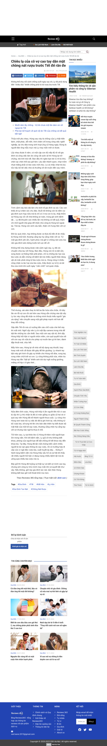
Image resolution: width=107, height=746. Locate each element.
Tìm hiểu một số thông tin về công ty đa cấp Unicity (88, 142)
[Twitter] (85, 729)
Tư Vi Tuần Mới (80, 378)
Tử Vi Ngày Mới (80, 451)
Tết (32, 484)
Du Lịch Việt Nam (80, 361)
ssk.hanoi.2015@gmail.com (23, 734)
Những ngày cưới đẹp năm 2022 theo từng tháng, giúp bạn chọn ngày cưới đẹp (88, 179)
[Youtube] (90, 729)
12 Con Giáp (78, 407)
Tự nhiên (60, 718)
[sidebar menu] (13, 39)
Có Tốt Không (79, 479)
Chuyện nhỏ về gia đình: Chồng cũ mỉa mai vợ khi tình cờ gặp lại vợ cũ (53, 591)
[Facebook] (80, 729)
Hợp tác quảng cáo (43, 724)
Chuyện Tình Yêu (80, 396)
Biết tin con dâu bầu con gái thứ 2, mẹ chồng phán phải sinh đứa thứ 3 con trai (24, 625)
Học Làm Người (80, 338)
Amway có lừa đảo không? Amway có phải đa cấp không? (88, 159)
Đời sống (60, 715)
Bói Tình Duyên (79, 355)
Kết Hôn (41, 484)
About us (60, 732)
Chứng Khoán (79, 474)
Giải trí (59, 730)
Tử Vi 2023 (89, 485)
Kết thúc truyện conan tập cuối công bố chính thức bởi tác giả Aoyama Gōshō (88, 122)
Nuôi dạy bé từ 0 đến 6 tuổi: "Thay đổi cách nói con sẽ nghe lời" (53, 625)
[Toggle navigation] (94, 39)
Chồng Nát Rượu (39, 489)
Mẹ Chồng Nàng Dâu (82, 436)
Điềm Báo (77, 462)
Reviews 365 (62, 712)
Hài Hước (77, 456)
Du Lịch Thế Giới (80, 350)
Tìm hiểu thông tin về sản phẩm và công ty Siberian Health (82, 88)
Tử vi (59, 721)
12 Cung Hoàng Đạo (81, 413)
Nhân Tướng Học (80, 401)
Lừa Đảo (88, 462)
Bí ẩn (59, 724)
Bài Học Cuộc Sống (81, 430)
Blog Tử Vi (88, 456)
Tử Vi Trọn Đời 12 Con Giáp (83, 443)
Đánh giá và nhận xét (19, 546)
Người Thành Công (81, 419)
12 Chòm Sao (79, 468)
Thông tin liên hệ (42, 727)
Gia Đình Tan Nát (20, 489)
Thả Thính (78, 485)
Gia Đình (22, 484)
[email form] (81, 721)
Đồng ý (91, 721)
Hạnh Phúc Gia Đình (81, 390)
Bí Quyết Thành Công (82, 425)
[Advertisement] (53, 17)
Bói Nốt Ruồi (78, 373)
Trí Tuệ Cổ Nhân (80, 344)
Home (13, 56)
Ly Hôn (51, 484)
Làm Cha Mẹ (78, 367)
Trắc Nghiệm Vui (80, 332)
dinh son (61, 478)
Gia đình (21, 56)
